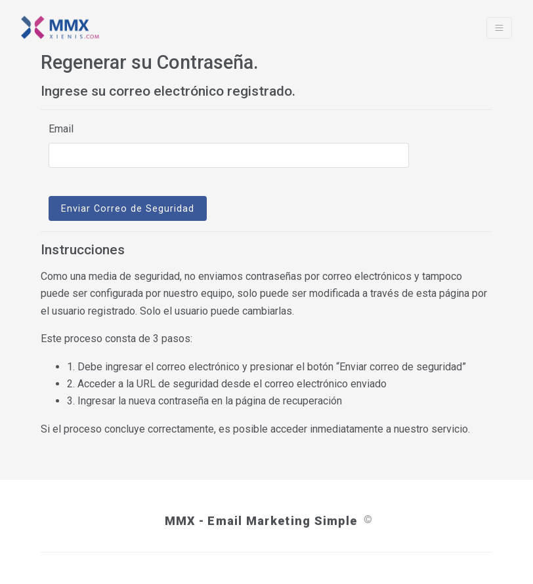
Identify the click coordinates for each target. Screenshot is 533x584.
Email (61, 129)
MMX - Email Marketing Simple (261, 521)
